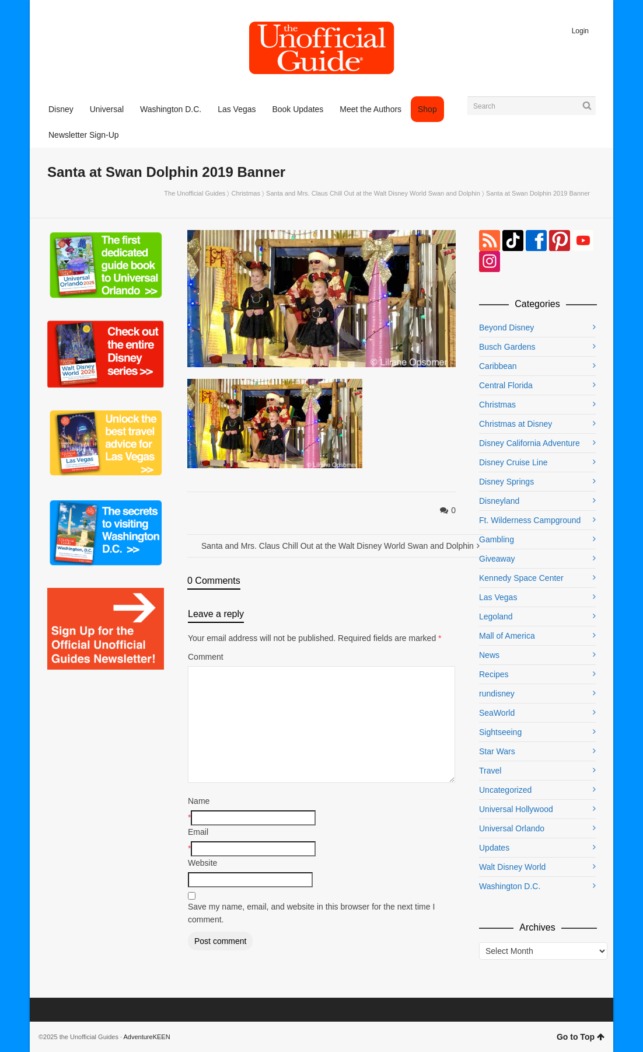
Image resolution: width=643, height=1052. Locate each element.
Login (580, 31)
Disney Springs (506, 481)
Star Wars (497, 751)
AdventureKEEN (147, 1036)
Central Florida (506, 385)
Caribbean (498, 366)
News (489, 655)
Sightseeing (500, 732)
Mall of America (507, 635)
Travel (490, 770)
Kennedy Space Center (521, 578)
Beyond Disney (506, 327)
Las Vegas (498, 597)
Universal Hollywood (516, 809)
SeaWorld (497, 712)
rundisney (497, 693)
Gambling (496, 539)
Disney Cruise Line (513, 462)
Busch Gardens (507, 346)
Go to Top (580, 1036)
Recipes (494, 674)
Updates (494, 847)
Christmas (245, 193)
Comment (205, 656)
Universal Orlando (511, 828)
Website (202, 863)
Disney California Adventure (529, 443)
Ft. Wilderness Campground (530, 520)
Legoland (496, 616)
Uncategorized (505, 790)
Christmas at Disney (515, 424)
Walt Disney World (512, 867)
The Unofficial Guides (194, 193)
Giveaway (497, 558)
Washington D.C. (509, 886)
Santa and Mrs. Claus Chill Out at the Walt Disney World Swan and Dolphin (373, 193)
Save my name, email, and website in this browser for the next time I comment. (311, 913)
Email (198, 832)
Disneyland (499, 501)
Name (198, 801)
